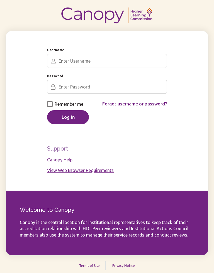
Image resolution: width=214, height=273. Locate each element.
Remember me (65, 104)
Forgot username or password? (134, 103)
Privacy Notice (123, 265)
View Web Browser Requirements (80, 170)
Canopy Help (59, 159)
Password (55, 76)
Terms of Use (89, 265)
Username (55, 50)
